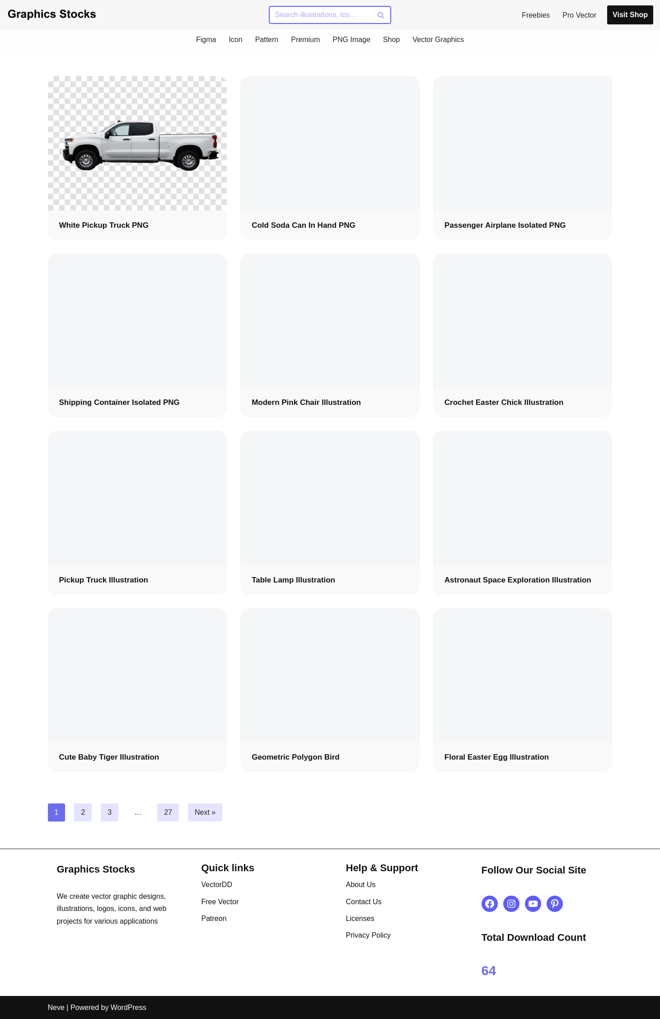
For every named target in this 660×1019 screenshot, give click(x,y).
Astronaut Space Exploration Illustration (518, 580)
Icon (235, 39)
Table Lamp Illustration (293, 580)
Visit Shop (630, 15)
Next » (205, 812)
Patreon (214, 918)
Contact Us (364, 902)
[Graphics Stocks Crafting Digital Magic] (52, 14)
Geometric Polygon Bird (296, 757)
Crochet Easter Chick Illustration (504, 402)
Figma (206, 39)
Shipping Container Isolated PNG (119, 402)
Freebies (536, 15)
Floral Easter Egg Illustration (497, 757)
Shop (391, 39)
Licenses (360, 918)
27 (168, 812)
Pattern (267, 39)
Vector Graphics (438, 39)
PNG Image (351, 39)
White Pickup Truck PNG (104, 225)
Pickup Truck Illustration (103, 580)
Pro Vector (579, 15)
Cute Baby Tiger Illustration (109, 757)
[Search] (320, 15)
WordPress (128, 1007)
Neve (56, 1007)
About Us (361, 884)
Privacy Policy (368, 935)
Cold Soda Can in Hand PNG (304, 225)
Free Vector (220, 902)
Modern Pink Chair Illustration (306, 402)
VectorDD (216, 884)
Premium (305, 39)
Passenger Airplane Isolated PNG (505, 225)
